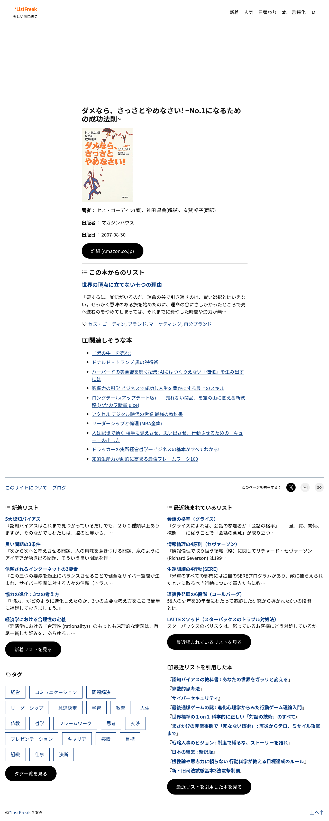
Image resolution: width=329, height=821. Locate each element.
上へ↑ (317, 812)
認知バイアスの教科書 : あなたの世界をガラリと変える (230, 679)
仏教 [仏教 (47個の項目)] (15, 723)
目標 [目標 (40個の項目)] (130, 738)
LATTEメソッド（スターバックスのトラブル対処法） (223, 619)
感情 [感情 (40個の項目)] (106, 738)
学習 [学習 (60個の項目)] (96, 707)
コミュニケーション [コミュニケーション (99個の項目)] (56, 692)
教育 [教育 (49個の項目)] (120, 707)
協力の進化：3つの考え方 (32, 594)
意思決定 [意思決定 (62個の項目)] (67, 707)
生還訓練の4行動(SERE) (192, 569)
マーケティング (165, 323)
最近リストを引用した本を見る (209, 786)
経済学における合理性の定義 (35, 619)
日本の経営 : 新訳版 (192, 751)
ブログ (59, 487)
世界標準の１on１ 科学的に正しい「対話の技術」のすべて (234, 716)
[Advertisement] (164, 65)
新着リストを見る (33, 649)
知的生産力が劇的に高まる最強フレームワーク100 (145, 458)
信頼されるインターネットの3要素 (41, 569)
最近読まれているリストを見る (209, 642)
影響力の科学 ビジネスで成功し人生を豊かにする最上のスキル (158, 388)
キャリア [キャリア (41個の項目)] (77, 738)
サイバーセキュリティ (195, 698)
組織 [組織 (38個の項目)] (15, 754)
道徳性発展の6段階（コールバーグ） (205, 594)
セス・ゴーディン (106, 323)
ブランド (137, 323)
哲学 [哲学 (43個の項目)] (39, 723)
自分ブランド (198, 323)
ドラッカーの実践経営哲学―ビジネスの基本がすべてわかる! (156, 449)
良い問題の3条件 (23, 544)
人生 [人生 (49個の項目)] (145, 707)
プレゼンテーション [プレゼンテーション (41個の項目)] (32, 738)
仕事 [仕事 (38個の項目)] (39, 754)
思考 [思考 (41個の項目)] (111, 723)
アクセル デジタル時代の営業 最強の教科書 (137, 414)
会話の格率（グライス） (192, 519)
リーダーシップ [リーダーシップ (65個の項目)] (27, 707)
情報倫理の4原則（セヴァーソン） (203, 544)
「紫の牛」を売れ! (111, 353)
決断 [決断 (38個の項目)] (64, 754)
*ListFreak (25, 9)
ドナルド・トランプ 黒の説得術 (125, 362)
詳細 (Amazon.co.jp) (112, 251)
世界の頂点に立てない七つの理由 (122, 284)
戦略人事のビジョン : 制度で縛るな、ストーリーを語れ (230, 742)
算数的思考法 (186, 688)
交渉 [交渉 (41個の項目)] (135, 723)
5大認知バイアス (23, 519)
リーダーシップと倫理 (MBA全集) (127, 423)
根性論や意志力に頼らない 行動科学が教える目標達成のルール (238, 761)
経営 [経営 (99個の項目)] (15, 692)
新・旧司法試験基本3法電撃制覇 (206, 770)
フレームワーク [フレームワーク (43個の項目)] (75, 723)
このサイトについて (26, 487)
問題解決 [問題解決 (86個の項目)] (101, 692)
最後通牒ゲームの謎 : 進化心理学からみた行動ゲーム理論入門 (237, 707)
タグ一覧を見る (30, 773)
